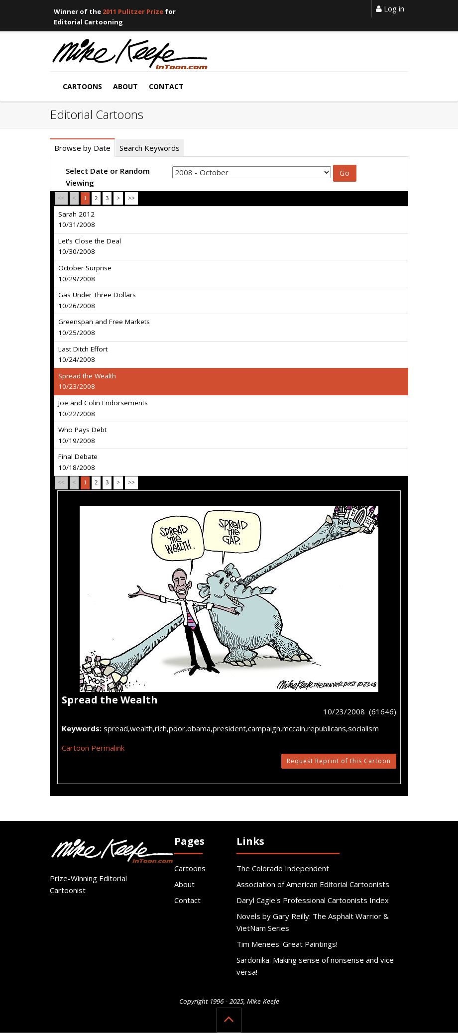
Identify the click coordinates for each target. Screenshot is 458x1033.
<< (61, 198)
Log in (390, 8)
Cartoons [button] (82, 86)
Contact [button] (166, 86)
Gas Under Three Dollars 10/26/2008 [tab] (97, 300)
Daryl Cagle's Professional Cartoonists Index (312, 900)
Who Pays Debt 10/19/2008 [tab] (82, 435)
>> (131, 198)
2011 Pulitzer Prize (133, 11)
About (184, 884)
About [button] (125, 86)
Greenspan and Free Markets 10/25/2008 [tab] (104, 327)
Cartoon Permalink (93, 748)
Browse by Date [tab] (82, 148)
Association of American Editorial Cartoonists (312, 884)
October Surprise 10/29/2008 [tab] (85, 273)
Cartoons (190, 868)
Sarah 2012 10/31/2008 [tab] (76, 220)
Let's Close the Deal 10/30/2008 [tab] (89, 246)
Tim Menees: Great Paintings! (287, 944)
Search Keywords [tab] (149, 148)
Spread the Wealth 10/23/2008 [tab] (87, 381)
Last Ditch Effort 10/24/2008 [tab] (83, 354)
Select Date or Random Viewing (108, 177)
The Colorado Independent (282, 868)
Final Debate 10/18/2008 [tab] (78, 462)
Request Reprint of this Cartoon (339, 761)
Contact (187, 900)
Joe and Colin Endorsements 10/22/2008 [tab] (103, 408)
